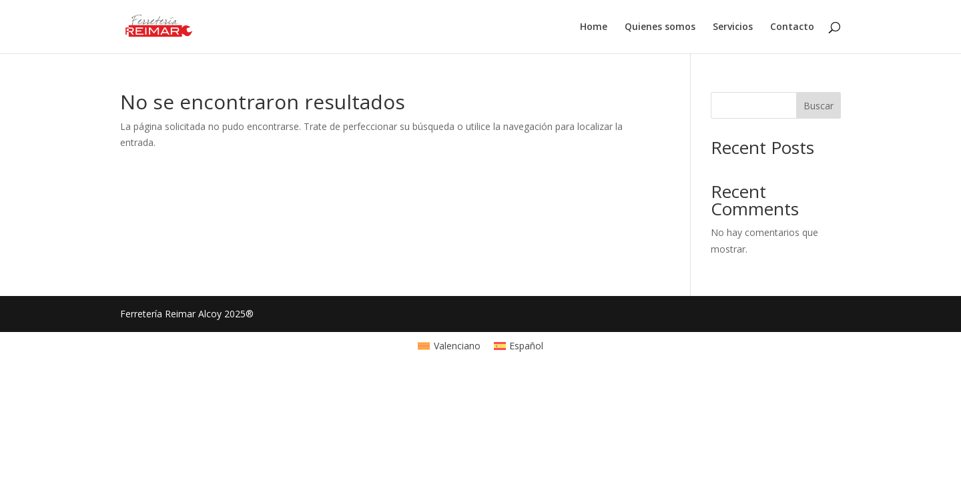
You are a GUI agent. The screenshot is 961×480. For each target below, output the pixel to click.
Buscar (819, 105)
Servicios (733, 27)
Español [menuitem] (526, 345)
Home (593, 27)
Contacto (792, 27)
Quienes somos (660, 27)
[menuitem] (449, 346)
